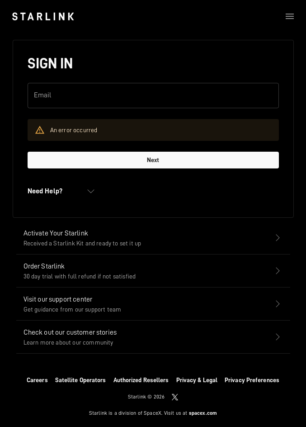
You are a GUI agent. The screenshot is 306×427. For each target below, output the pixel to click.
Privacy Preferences (252, 380)
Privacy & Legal (197, 380)
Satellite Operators (80, 380)
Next (153, 160)
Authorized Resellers (141, 380)
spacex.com (203, 413)
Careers (37, 380)
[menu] (290, 16)
